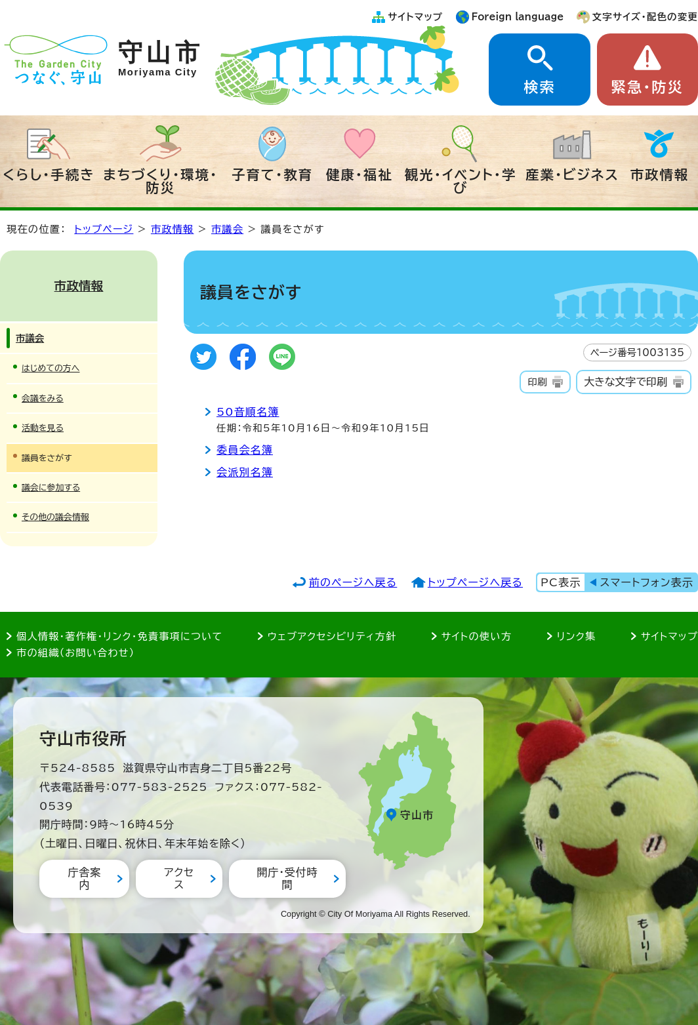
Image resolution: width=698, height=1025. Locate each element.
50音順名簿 (247, 412)
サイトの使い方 (476, 636)
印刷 (536, 382)
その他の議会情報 (55, 517)
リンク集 (576, 636)
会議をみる (43, 398)
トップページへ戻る (475, 582)
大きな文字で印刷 (625, 381)
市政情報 (659, 174)
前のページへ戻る (353, 582)
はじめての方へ (50, 368)
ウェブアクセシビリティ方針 (332, 636)
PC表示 (561, 582)
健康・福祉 (359, 174)
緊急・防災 (647, 87)
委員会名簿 (244, 450)
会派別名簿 (244, 472)
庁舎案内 (84, 878)
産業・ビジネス (572, 174)
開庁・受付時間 (287, 878)
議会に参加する (51, 487)
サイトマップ (415, 17)
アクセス (179, 878)
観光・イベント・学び (461, 181)
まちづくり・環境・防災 (160, 181)
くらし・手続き (48, 174)
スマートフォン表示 (646, 582)
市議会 (227, 229)
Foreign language (518, 17)
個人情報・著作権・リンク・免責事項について (119, 636)
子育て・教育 (272, 174)
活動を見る (43, 428)
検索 (539, 87)
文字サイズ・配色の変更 (645, 17)
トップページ (103, 229)
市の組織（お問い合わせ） (75, 653)
